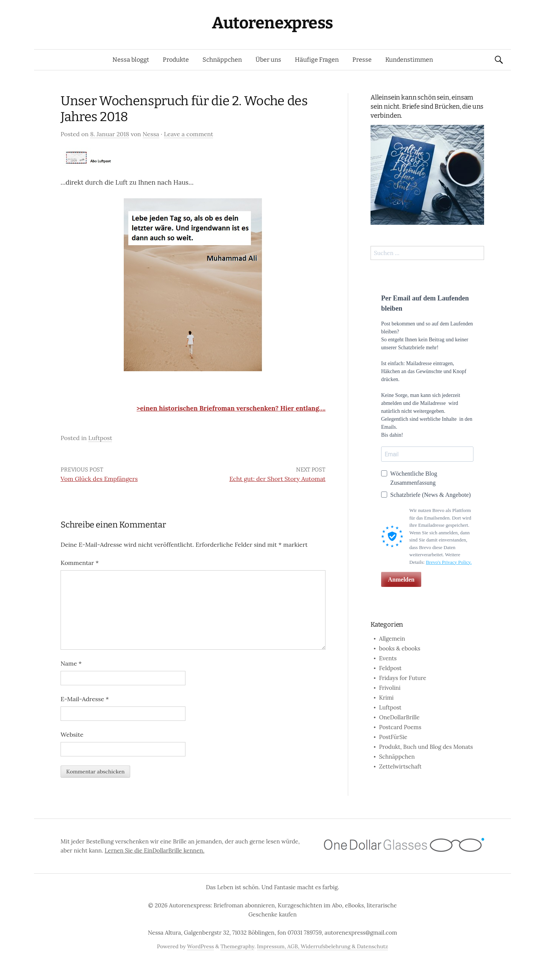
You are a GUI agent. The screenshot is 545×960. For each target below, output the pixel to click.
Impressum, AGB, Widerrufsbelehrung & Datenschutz (322, 946)
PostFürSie (393, 737)
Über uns (268, 59)
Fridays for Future (403, 677)
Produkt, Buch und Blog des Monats (426, 746)
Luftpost (100, 438)
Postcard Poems (400, 727)
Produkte (176, 59)
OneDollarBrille (399, 717)
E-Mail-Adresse (85, 699)
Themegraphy (237, 946)
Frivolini (390, 687)
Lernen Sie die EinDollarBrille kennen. (155, 850)
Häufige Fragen (317, 59)
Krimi (386, 697)
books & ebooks (399, 648)
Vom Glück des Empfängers (99, 478)
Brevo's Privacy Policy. (449, 562)
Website (72, 734)
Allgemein (392, 638)
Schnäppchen (222, 59)
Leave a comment (188, 134)
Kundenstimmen (409, 59)
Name (71, 663)
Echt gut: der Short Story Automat (277, 478)
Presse (362, 59)
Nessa (151, 134)
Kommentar (80, 562)
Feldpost (390, 668)
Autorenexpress (272, 23)
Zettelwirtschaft (400, 766)
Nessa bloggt (130, 59)
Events (388, 658)
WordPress (200, 946)
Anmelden (401, 579)
